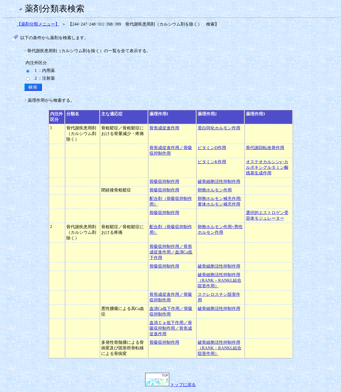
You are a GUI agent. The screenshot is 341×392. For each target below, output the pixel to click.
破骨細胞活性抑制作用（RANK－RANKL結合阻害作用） (219, 280)
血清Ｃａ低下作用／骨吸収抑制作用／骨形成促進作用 (170, 328)
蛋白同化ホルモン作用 (219, 128)
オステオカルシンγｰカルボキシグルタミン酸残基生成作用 (267, 167)
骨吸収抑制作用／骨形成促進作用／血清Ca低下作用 (171, 252)
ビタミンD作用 (212, 147)
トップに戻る (170, 384)
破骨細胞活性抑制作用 (219, 181)
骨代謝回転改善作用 (265, 147)
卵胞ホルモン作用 (215, 190)
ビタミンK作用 (212, 162)
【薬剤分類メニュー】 (38, 24)
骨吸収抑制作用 (164, 181)
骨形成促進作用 (164, 128)
